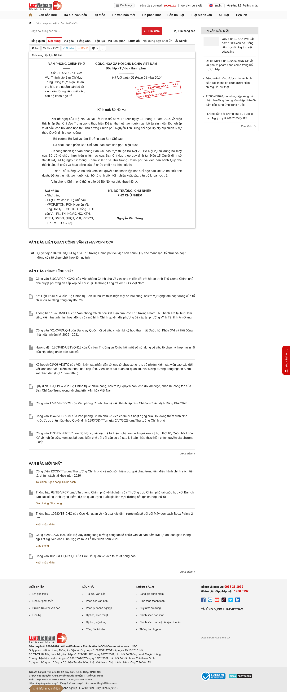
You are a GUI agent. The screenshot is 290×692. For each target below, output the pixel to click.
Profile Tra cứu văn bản (46, 608)
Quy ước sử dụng (150, 608)
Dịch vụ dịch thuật (97, 615)
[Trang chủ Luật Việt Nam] (45, 5)
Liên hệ (37, 615)
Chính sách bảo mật (151, 615)
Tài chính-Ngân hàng (48, 482)
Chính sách (69, 482)
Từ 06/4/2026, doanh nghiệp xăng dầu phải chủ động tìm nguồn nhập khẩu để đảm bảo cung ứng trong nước (231, 100)
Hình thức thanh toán (152, 600)
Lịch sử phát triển (43, 600)
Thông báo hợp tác (150, 629)
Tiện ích (241, 15)
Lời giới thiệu (40, 593)
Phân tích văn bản (97, 600)
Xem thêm (187, 453)
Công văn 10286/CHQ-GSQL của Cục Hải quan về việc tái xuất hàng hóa (86, 556)
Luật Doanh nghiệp (65, 688)
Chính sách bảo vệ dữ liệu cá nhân (160, 622)
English (216, 5)
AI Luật (224, 15)
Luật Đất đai (86, 688)
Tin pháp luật (151, 15)
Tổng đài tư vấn (95, 629)
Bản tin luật (175, 15)
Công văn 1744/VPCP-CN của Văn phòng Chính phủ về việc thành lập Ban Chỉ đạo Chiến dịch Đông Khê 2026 (111, 403)
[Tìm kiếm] (152, 31)
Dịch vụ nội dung (96, 622)
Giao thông (42, 503)
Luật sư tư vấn (201, 15)
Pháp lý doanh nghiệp (99, 608)
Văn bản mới (47, 15)
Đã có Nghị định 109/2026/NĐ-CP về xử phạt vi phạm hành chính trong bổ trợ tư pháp (229, 65)
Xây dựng (56, 503)
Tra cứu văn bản (75, 15)
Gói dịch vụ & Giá (191, 5)
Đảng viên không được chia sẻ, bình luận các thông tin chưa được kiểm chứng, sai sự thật (229, 83)
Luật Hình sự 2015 (107, 688)
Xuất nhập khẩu (45, 524)
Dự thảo (99, 15)
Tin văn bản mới (123, 15)
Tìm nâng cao (184, 31)
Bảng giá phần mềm (151, 593)
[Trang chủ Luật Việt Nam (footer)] (48, 642)
